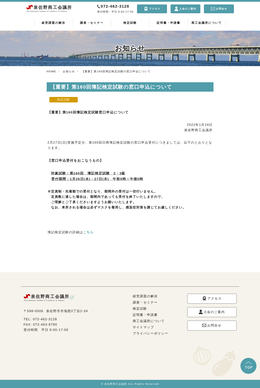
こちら (88, 232)
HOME (51, 71)
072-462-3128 (115, 6)
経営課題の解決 (53, 22)
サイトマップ (143, 327)
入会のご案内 (187, 8)
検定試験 (130, 22)
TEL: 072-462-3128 (40, 319)
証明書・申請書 (168, 22)
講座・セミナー (92, 22)
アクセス (154, 8)
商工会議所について (206, 22)
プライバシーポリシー (150, 333)
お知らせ (69, 71)
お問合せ (221, 8)
